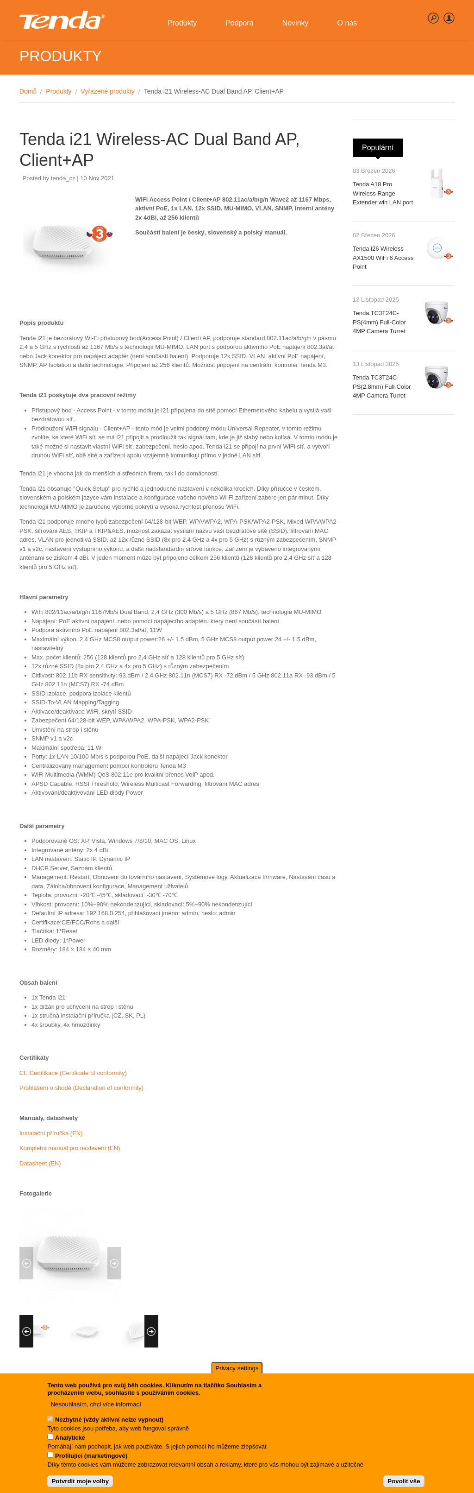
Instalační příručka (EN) (51, 1133)
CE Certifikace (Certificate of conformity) (73, 1072)
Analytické (70, 1444)
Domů (28, 91)
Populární (382, 145)
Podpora (241, 28)
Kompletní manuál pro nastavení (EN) (69, 1148)
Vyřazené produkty (108, 91)
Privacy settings (236, 1375)
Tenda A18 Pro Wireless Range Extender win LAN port (383, 193)
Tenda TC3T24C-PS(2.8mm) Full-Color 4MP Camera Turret (382, 386)
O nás (349, 28)
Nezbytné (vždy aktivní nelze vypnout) (109, 1426)
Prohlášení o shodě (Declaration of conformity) (81, 1087)
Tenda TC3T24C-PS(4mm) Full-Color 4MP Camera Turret (379, 322)
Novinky (297, 28)
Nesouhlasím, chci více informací (95, 1411)
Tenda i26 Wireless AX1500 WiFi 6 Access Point (383, 257)
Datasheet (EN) (40, 1163)
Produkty (184, 28)
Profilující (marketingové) (91, 1462)
